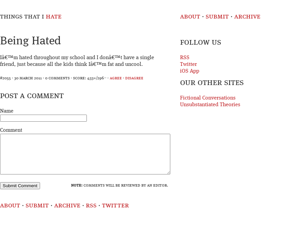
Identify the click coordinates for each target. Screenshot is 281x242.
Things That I (31, 16)
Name (6, 111)
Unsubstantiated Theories (210, 105)
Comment (11, 130)
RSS (184, 58)
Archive (247, 16)
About (190, 16)
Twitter (188, 64)
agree (116, 78)
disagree (134, 78)
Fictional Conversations (208, 98)
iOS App (189, 71)
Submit (217, 16)
